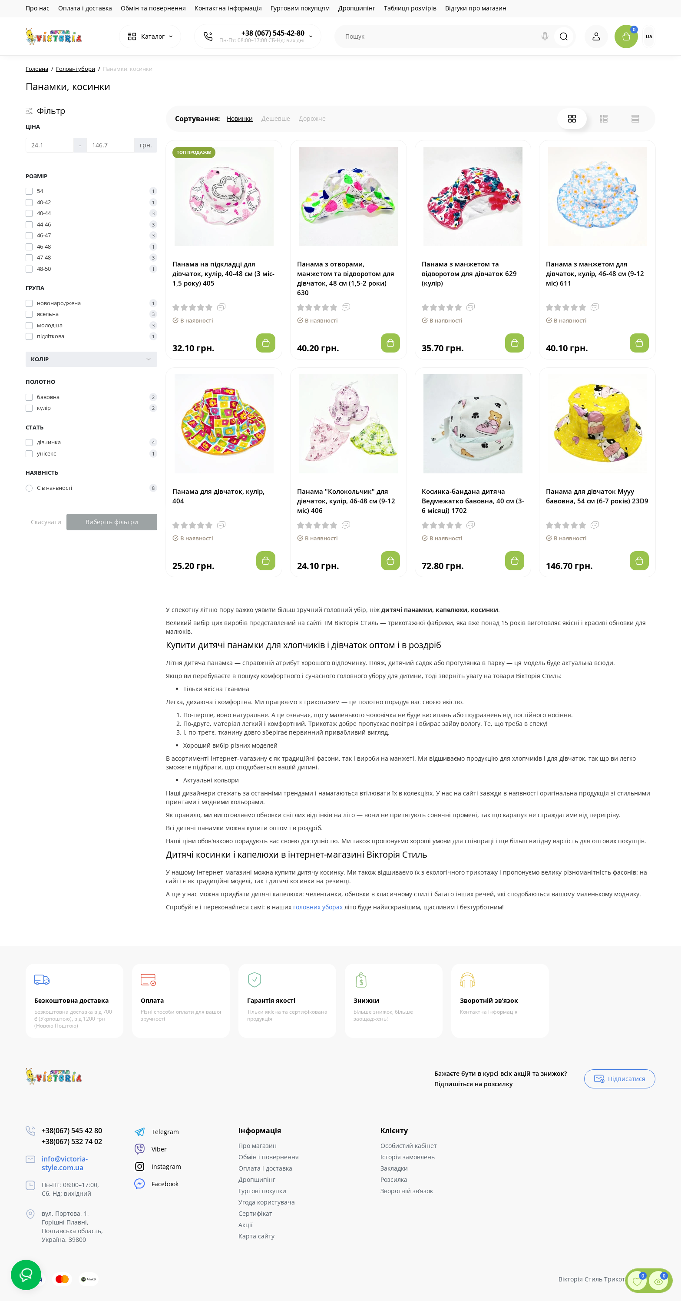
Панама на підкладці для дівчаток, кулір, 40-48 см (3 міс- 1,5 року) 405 (223, 273)
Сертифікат (255, 1213)
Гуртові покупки (262, 1191)
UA (649, 36)
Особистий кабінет (408, 1145)
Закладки (394, 1168)
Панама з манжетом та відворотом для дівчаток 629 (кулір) (469, 273)
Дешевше (275, 118)
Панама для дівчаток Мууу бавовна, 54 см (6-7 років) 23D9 (597, 496)
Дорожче (312, 118)
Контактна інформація (228, 8)
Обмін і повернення (268, 1157)
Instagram (157, 1166)
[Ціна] (50, 145)
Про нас (38, 8)
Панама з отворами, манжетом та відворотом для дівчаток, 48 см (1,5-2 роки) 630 (345, 278)
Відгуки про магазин (475, 8)
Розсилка (393, 1179)
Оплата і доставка (85, 8)
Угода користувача (266, 1202)
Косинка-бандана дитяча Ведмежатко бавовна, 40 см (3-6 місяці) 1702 (473, 501)
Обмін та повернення (153, 8)
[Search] (545, 36)
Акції (245, 1225)
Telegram (156, 1131)
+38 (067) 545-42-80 (272, 33)
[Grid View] (572, 118)
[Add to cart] (265, 343)
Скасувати (46, 522)
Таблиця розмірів (410, 8)
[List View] (603, 118)
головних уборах (318, 907)
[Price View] (635, 118)
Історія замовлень (407, 1157)
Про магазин (257, 1145)
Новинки (240, 118)
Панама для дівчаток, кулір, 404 (218, 496)
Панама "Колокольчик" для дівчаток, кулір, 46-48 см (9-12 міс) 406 (346, 501)
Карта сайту (256, 1236)
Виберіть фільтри (112, 522)
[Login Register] (596, 36)
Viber (150, 1149)
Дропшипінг (356, 8)
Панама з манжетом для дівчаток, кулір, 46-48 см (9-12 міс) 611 (595, 273)
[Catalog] (150, 36)
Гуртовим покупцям (300, 8)
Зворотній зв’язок (406, 1191)
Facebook (156, 1183)
